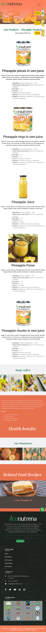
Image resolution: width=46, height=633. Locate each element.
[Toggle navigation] (39, 4)
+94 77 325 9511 (13, 581)
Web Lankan (32, 630)
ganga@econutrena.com (15, 584)
